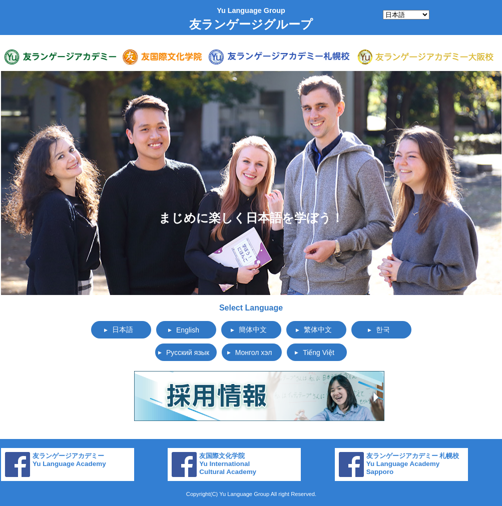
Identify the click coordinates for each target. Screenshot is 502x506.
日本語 (122, 330)
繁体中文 (318, 330)
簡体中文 (253, 330)
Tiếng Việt (318, 352)
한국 (383, 330)
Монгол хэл (253, 352)
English (187, 330)
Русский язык (187, 352)
